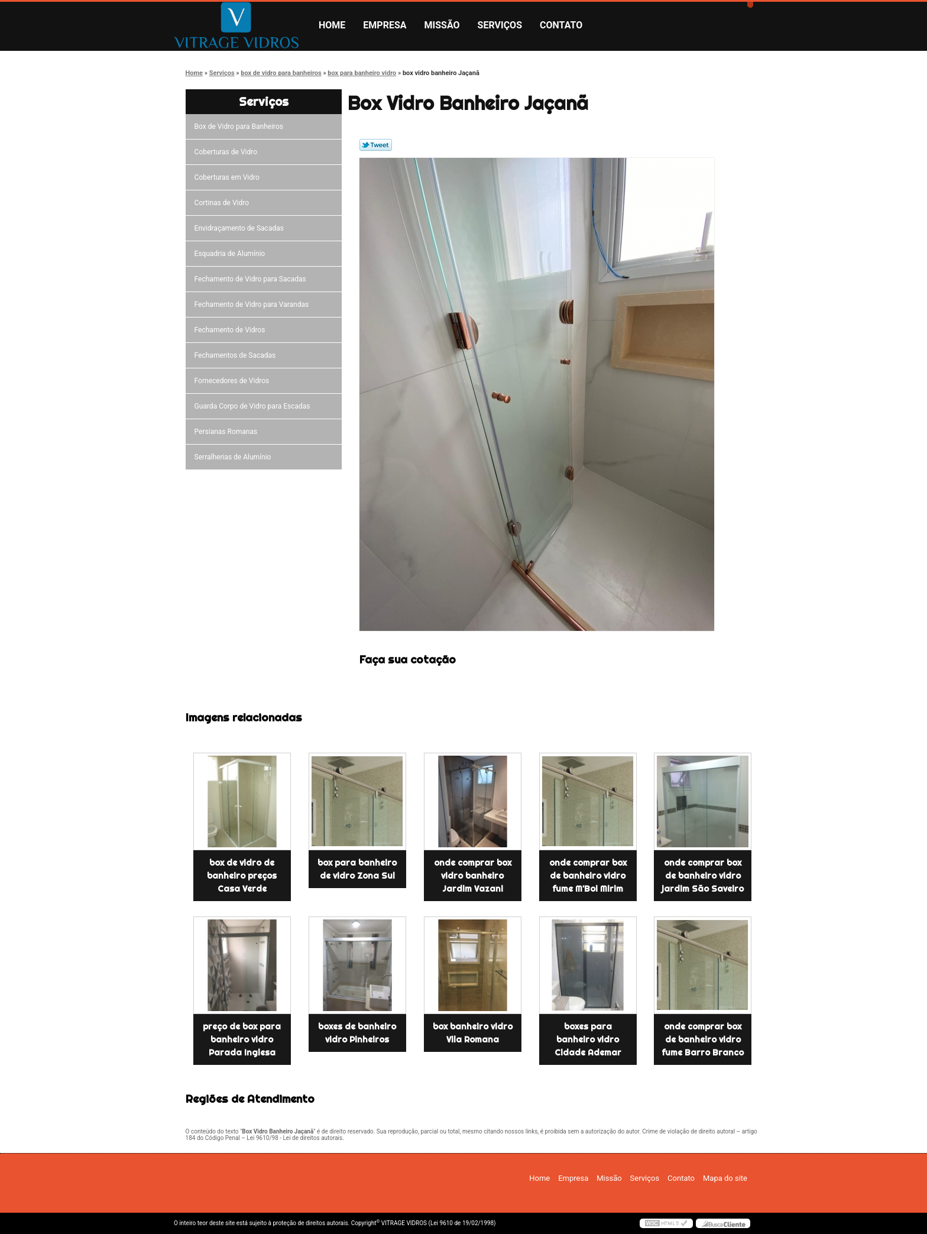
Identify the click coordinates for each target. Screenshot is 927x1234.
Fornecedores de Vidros (234, 381)
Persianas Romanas (228, 431)
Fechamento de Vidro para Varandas (254, 304)
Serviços (500, 25)
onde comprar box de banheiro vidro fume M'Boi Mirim (588, 875)
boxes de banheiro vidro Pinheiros (357, 1033)
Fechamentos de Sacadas (237, 355)
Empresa (384, 25)
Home (332, 25)
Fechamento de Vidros (232, 330)
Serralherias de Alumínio (235, 457)
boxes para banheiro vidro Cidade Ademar (588, 1039)
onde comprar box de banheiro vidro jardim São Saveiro (703, 875)
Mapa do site (725, 1178)
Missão (442, 25)
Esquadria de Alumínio (232, 254)
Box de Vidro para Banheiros (241, 126)
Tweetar (375, 145)
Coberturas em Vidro (229, 177)
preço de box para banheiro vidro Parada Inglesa (242, 1039)
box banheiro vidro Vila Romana (473, 1033)
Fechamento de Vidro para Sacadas (252, 279)
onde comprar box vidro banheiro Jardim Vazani (472, 875)
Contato (561, 25)
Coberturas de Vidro (228, 152)
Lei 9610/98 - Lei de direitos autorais (294, 1138)
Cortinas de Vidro (223, 203)
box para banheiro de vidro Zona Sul (357, 869)
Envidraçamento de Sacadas (241, 228)
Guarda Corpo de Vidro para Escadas (254, 406)
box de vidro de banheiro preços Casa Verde (242, 875)
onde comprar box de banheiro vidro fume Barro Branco (703, 1039)
